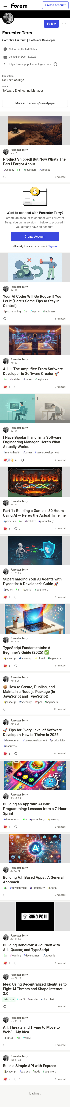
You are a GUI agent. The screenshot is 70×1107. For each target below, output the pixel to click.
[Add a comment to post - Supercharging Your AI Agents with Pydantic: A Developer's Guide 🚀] (6, 597)
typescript (25, 658)
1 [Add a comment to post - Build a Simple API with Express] (17, 1079)
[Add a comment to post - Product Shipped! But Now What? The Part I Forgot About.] (5, 177)
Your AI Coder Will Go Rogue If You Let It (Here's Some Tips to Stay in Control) (32, 301)
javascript (10, 658)
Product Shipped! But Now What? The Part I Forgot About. (34, 161)
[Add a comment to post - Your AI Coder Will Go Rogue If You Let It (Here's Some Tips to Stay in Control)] (5, 319)
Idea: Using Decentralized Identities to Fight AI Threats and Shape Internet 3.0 (35, 989)
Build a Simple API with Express (29, 1066)
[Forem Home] (19, 5)
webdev (9, 170)
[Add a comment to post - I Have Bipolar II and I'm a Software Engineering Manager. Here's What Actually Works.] (10, 460)
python (8, 590)
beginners (29, 170)
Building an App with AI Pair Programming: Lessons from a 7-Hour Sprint (34, 809)
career (27, 379)
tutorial (27, 590)
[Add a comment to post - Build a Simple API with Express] (6, 1079)
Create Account (35, 236)
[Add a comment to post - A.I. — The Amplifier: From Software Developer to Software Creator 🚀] (6, 387)
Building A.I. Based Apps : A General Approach (33, 879)
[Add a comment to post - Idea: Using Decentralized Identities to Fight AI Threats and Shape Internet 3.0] (5, 1007)
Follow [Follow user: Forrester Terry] (51, 24)
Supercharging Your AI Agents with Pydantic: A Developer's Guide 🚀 (32, 581)
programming (12, 312)
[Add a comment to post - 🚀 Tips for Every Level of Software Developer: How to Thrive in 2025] (6, 753)
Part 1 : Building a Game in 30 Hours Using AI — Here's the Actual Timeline (34, 513)
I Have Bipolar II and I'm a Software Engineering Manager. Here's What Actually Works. (32, 442)
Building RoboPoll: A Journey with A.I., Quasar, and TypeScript (31, 947)
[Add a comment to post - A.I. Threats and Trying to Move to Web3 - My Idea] (5, 1045)
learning (15, 956)
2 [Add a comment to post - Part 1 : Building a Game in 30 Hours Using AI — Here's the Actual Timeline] (17, 529)
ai (19, 170)
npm (38, 702)
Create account (55, 5)
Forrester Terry (19, 149)
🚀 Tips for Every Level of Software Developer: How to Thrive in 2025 (32, 732)
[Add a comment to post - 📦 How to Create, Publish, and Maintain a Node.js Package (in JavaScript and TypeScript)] (5, 709)
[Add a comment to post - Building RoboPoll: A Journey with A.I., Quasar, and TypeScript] (6, 963)
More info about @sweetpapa (35, 103)
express (24, 1072)
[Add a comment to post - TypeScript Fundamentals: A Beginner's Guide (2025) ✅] (6, 666)
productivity (46, 521)
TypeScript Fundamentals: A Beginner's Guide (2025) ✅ (26, 650)
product (44, 170)
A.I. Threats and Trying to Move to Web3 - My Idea (31, 1029)
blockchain (48, 999)
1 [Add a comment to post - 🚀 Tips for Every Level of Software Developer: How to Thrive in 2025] (17, 753)
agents (35, 312)
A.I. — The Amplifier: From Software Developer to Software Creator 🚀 (33, 371)
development (12, 741)
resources (10, 746)
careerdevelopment (47, 453)
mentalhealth (12, 453)
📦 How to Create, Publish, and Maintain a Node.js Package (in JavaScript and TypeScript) (29, 692)
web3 (21, 999)
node (36, 1072)
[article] (35, 144)
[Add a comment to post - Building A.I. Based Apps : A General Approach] (5, 895)
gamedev (10, 521)
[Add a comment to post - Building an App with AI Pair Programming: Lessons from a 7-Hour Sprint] (6, 826)
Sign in (52, 246)
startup (8, 1038)
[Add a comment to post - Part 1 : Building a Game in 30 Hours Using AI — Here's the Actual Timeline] (6, 528)
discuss (9, 999)
